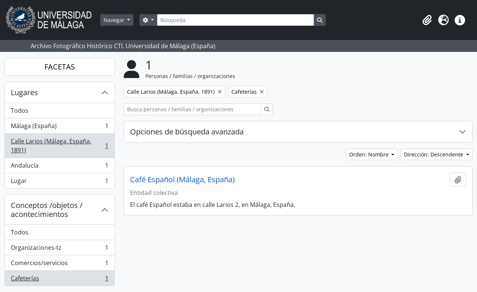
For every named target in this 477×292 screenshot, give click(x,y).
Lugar (59, 182)
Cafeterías (59, 280)
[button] (427, 20)
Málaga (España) (59, 127)
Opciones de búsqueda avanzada (187, 132)
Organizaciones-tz (59, 249)
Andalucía (59, 167)
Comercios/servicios (59, 264)
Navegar (115, 20)
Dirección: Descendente (434, 154)
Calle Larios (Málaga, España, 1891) (59, 145)
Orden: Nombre (369, 154)
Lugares (24, 92)
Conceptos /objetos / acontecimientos (46, 209)
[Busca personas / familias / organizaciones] (192, 109)
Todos (19, 110)
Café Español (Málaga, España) (182, 179)
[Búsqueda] (235, 20)
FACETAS (59, 67)
